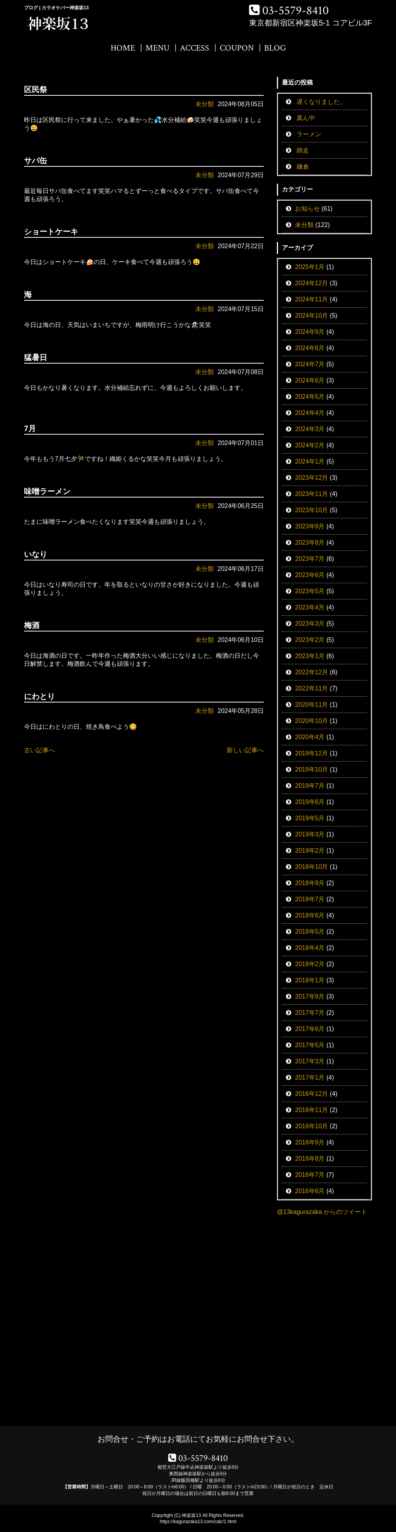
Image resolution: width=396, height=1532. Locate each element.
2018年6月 (310, 915)
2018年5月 (310, 931)
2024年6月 (310, 380)
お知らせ (307, 208)
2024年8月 (310, 348)
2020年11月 (311, 704)
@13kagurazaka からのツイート (322, 1212)
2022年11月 (311, 688)
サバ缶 (35, 160)
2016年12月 (311, 1093)
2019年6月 (310, 802)
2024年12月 (311, 283)
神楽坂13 (191, 1515)
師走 (303, 150)
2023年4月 (310, 607)
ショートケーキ (51, 231)
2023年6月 (310, 575)
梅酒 (31, 625)
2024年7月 (310, 364)
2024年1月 (310, 461)
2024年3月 (310, 429)
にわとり (39, 696)
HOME (123, 48)
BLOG (275, 48)
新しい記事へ (245, 750)
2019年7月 (310, 785)
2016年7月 (310, 1174)
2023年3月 (310, 623)
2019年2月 (310, 850)
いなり (35, 554)
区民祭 (35, 89)
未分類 (204, 104)
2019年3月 (310, 834)
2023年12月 (311, 477)
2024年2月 (310, 445)
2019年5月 (310, 818)
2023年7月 (310, 558)
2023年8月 (310, 542)
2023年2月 (310, 639)
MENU (157, 48)
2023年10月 (311, 510)
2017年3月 (310, 1061)
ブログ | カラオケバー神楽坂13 (56, 7)
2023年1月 (310, 656)
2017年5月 (310, 1045)
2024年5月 (310, 396)
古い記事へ (39, 750)
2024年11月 (311, 299)
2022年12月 (311, 672)
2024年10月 (311, 315)
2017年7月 (310, 1012)
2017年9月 (310, 996)
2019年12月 (311, 753)
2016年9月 (310, 1142)
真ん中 (306, 118)
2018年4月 (310, 948)
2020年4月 (310, 737)
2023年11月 (311, 494)
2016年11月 (311, 1110)
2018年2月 (310, 964)
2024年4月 (310, 413)
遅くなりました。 (321, 101)
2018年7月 (310, 899)
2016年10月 (311, 1126)
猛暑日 (35, 357)
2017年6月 (310, 1029)
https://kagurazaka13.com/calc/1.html (198, 1521)
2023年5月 (310, 591)
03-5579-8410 (295, 11)
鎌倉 (303, 166)
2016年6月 (310, 1191)
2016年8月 (310, 1158)
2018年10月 (311, 866)
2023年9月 (310, 526)
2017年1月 (310, 1077)
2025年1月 (310, 267)
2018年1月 (310, 980)
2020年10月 (311, 721)
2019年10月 (311, 769)
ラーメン (309, 134)
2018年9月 (310, 883)
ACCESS (194, 48)
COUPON (237, 48)
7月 (30, 428)
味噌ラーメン (47, 491)
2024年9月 (310, 331)
